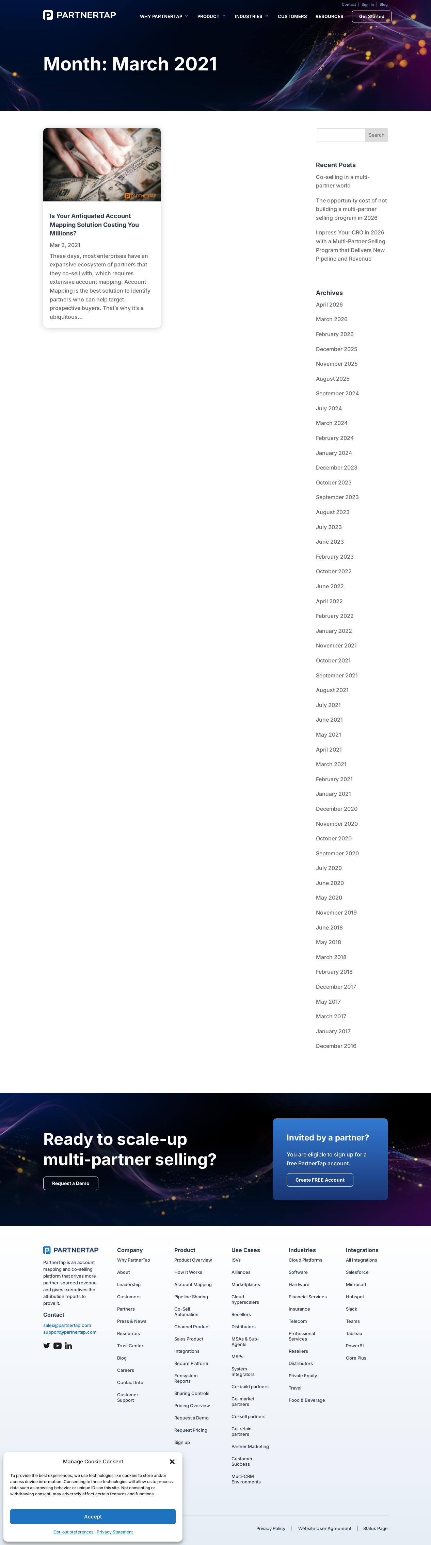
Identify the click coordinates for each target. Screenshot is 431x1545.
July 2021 (328, 705)
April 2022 (329, 601)
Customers (292, 16)
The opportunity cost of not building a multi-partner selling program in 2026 (351, 209)
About (123, 1272)
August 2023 (333, 512)
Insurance (299, 1309)
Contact (349, 4)
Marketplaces (246, 1284)
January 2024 (334, 452)
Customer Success (242, 1461)
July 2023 (329, 527)
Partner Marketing (250, 1446)
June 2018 (329, 927)
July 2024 (329, 408)
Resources (330, 16)
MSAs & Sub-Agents (245, 1341)
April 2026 (329, 304)
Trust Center (130, 1345)
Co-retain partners (242, 1431)
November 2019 (336, 912)
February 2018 (334, 971)
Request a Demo (71, 1183)
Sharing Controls (191, 1393)
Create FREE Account (320, 1180)
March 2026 (332, 319)
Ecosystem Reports (186, 1378)
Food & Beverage (307, 1400)
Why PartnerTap (161, 16)
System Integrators (243, 1371)
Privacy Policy (270, 1528)
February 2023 (335, 556)
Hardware (299, 1284)
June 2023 (330, 541)
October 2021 (333, 660)
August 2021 (332, 690)
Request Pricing (190, 1430)
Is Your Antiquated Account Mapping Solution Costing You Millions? (94, 224)
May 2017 (328, 1001)
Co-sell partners (249, 1416)
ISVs (236, 1260)
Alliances (241, 1272)
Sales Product (188, 1339)
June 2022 (330, 586)
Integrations (186, 1351)
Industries (248, 16)
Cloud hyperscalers (245, 1299)
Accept (93, 1516)
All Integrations (361, 1260)
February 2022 (335, 615)
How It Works (188, 1272)
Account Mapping (193, 1284)
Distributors (244, 1326)
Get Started (371, 16)
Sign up (182, 1442)
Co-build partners (250, 1386)
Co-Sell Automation (186, 1311)
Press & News (131, 1321)
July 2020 (329, 868)
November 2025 (337, 363)
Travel (295, 1388)
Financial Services (308, 1296)
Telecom (298, 1321)
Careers (125, 1370)
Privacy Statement (115, 1531)
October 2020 (334, 838)
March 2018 (331, 957)
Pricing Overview (192, 1405)
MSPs (237, 1356)
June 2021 (329, 719)
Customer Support (127, 1397)
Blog (384, 4)
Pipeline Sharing (191, 1296)
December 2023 (336, 467)
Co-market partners (243, 1401)
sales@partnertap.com (67, 1325)
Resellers (241, 1314)
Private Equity (303, 1375)
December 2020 (336, 808)
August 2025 (333, 378)
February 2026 (335, 334)
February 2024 (335, 437)
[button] (172, 1461)
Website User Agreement (324, 1528)
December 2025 (336, 349)
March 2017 (331, 1016)
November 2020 (337, 823)
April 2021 (329, 749)
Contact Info (130, 1382)
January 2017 (333, 1031)
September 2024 (337, 393)
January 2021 (333, 793)
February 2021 (334, 779)
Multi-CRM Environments (246, 1479)
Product (208, 16)
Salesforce (357, 1272)
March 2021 (331, 764)
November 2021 (336, 645)
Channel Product (192, 1326)
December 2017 (336, 986)
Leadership (129, 1284)
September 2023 (337, 497)
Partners (126, 1309)
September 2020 (337, 853)
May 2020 (329, 897)
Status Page (375, 1528)
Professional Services (302, 1336)
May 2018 (328, 942)
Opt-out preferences (73, 1531)
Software (298, 1272)
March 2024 (332, 423)
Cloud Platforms (305, 1260)
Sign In (368, 4)
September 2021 (337, 675)
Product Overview (193, 1260)
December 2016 (336, 1045)
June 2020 (330, 883)
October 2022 (334, 571)
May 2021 (328, 734)
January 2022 (334, 630)
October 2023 (334, 482)
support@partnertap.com (70, 1332)
